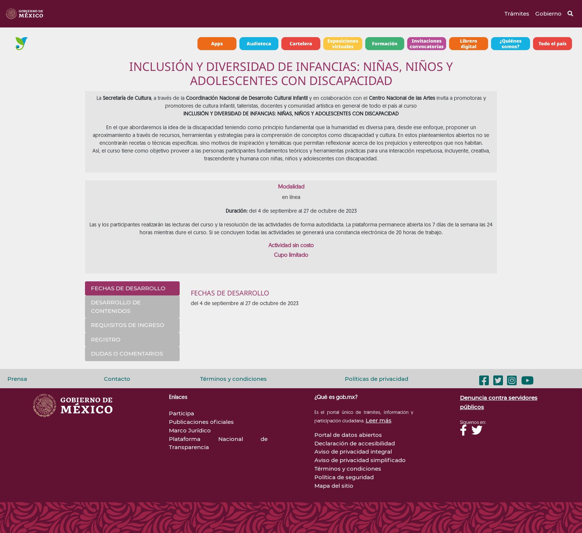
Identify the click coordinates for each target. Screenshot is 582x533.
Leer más (379, 420)
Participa (181, 413)
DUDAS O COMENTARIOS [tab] (127, 353)
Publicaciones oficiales (201, 421)
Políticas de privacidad (376, 378)
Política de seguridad (344, 477)
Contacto (117, 378)
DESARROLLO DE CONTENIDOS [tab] (116, 306)
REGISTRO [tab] (106, 339)
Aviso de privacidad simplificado (360, 460)
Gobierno (548, 13)
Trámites (516, 13)
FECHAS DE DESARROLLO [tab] (128, 288)
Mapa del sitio (333, 485)
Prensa (17, 378)
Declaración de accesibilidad (354, 443)
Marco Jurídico (190, 430)
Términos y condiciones (233, 378)
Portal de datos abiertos (348, 434)
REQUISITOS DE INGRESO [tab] (127, 324)
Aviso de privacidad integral (353, 451)
